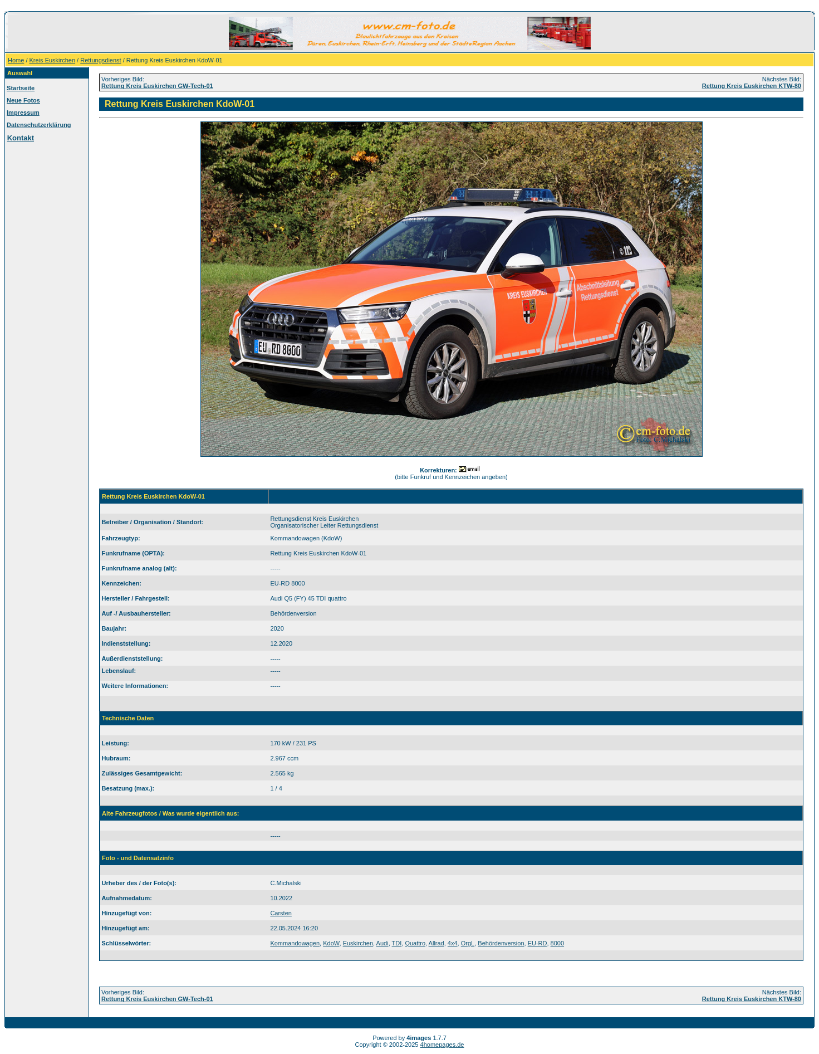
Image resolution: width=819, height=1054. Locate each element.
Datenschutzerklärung (39, 124)
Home (16, 60)
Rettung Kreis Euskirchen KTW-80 (751, 85)
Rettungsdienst (100, 60)
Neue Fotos (23, 100)
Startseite (21, 88)
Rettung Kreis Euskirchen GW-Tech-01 (157, 85)
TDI (397, 943)
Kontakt (20, 138)
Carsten (281, 913)
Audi (382, 943)
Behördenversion (501, 943)
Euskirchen (358, 943)
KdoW (331, 943)
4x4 (453, 943)
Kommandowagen (295, 943)
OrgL (467, 943)
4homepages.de (442, 1044)
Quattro (415, 943)
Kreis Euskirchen (53, 60)
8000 (557, 943)
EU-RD (537, 943)
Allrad (436, 943)
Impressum (23, 112)
